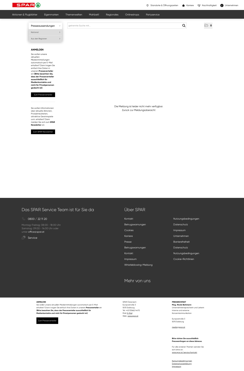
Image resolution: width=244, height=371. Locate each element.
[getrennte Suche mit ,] (127, 26)
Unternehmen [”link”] (229, 5)
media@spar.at (178, 327)
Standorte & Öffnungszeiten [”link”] (162, 5)
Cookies (129, 230)
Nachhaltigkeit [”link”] (207, 5)
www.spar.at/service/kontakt (184, 352)
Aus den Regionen (46, 39)
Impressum (179, 230)
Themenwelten (74, 14)
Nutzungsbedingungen (186, 218)
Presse (127, 241)
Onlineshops (132, 14)
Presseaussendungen (46, 25)
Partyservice (153, 14)
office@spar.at (36, 231)
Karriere (128, 236)
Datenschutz (180, 224)
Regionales (112, 14)
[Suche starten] (184, 25)
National (46, 32)
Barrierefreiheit (181, 241)
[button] (208, 26)
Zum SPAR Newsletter (43, 132)
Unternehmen (181, 236)
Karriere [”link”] (188, 5)
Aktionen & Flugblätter (24, 14)
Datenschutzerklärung (182, 364)
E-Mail (129, 313)
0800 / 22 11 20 (34, 219)
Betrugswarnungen (135, 224)
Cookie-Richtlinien (183, 259)
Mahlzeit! (94, 14)
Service (29, 238)
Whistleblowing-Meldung (138, 264)
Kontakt (128, 218)
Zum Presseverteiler (43, 94)
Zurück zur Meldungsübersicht (138, 110)
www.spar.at (133, 316)
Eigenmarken (51, 14)
